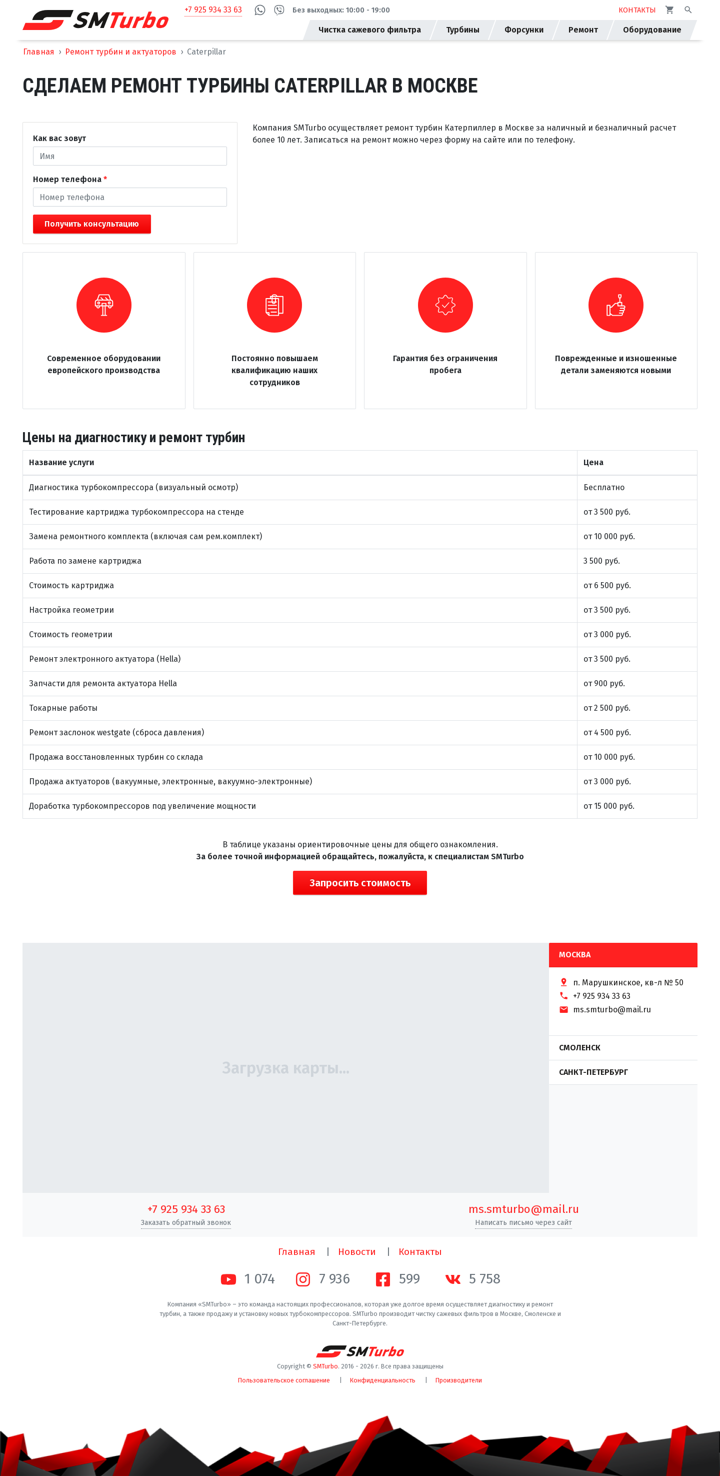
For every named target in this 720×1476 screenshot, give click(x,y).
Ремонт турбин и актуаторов (120, 52)
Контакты (420, 1251)
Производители (459, 1380)
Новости (357, 1251)
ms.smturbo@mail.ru (523, 1209)
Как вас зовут (59, 138)
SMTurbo (325, 1366)
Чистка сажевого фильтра (369, 30)
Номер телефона (67, 179)
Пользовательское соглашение (284, 1380)
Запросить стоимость (360, 883)
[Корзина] (669, 10)
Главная (38, 52)
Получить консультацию (91, 224)
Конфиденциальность (383, 1380)
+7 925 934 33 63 (213, 10)
